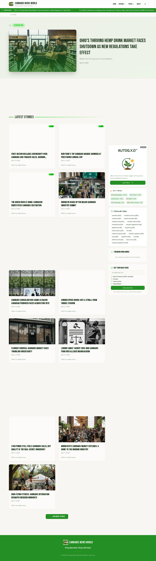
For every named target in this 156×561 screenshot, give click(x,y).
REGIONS (122, 4)
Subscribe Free (128, 291)
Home (13, 15)
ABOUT (139, 4)
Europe (115, 282)
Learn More (127, 183)
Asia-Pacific (117, 285)
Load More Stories (57, 516)
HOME (114, 4)
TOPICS (131, 4)
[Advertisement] (78, 93)
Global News (117, 287)
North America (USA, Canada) (123, 280)
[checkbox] (111, 280)
